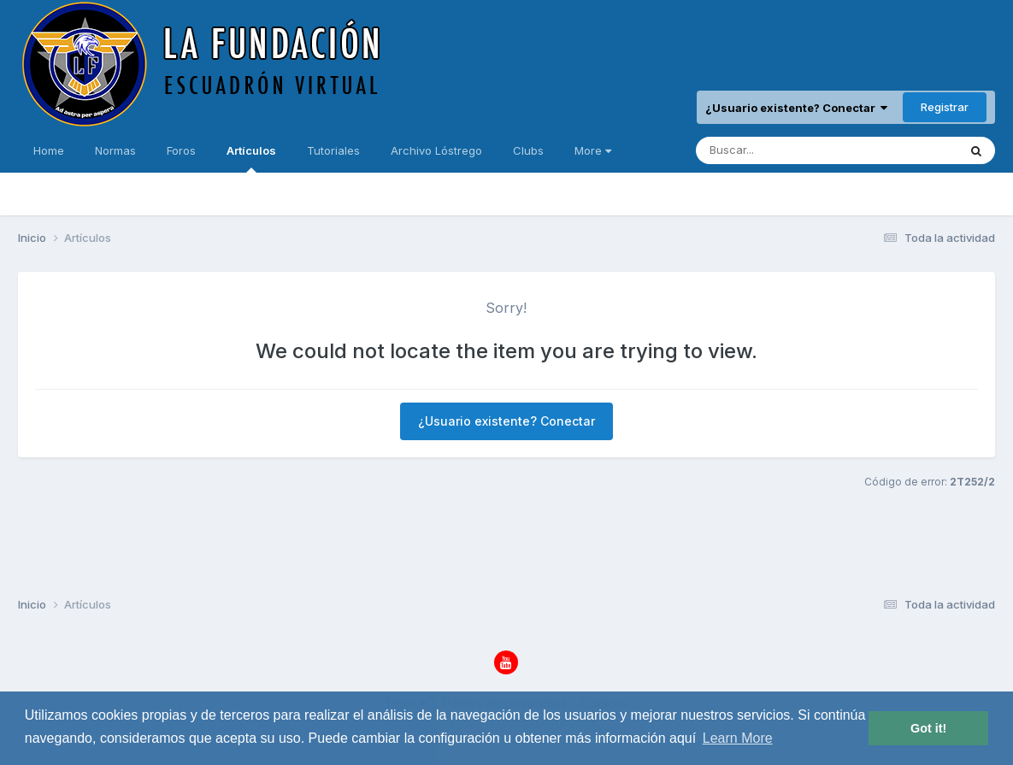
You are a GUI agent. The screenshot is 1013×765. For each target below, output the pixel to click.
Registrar (945, 107)
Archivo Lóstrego (436, 150)
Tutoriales (333, 150)
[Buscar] (776, 150)
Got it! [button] (928, 728)
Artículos (251, 158)
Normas (115, 150)
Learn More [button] (738, 738)
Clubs (528, 150)
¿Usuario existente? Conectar (796, 108)
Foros (181, 150)
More (592, 150)
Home (48, 150)
